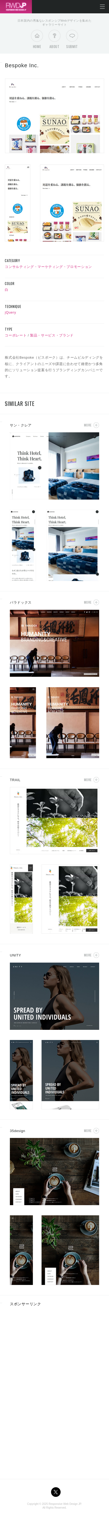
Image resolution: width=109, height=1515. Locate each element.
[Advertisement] (54, 1348)
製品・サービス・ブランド (52, 335)
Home (37, 40)
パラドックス (21, 602)
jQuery (10, 312)
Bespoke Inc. (22, 65)
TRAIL (15, 780)
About (54, 40)
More (88, 425)
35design (17, 1131)
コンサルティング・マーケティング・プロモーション (48, 267)
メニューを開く (102, 6)
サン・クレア (21, 425)
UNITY (15, 955)
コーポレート (16, 335)
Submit (72, 40)
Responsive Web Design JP (65, 1503)
